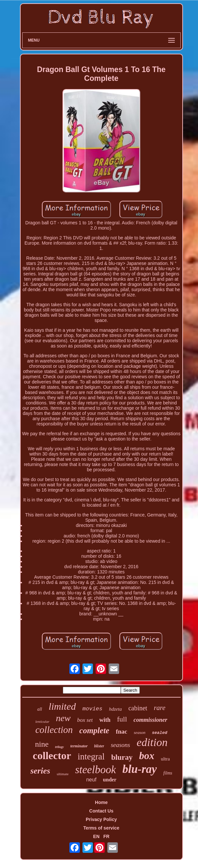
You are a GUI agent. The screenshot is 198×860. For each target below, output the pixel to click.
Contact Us (101, 810)
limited (62, 706)
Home (101, 802)
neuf (91, 779)
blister (99, 746)
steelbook (95, 770)
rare (159, 708)
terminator (79, 746)
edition (152, 742)
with (104, 720)
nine (41, 744)
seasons (120, 744)
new (63, 718)
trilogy (59, 747)
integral (91, 756)
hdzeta (115, 709)
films (167, 773)
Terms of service (101, 828)
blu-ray (139, 769)
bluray (122, 757)
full (122, 719)
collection (54, 729)
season (139, 732)
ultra (165, 758)
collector (52, 755)
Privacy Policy (101, 819)
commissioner (150, 720)
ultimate (62, 774)
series (40, 771)
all (39, 709)
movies (92, 709)
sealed (159, 732)
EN (96, 836)
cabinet (137, 708)
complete (94, 730)
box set (85, 720)
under (110, 779)
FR (106, 836)
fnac (121, 731)
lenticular (42, 721)
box (146, 755)
